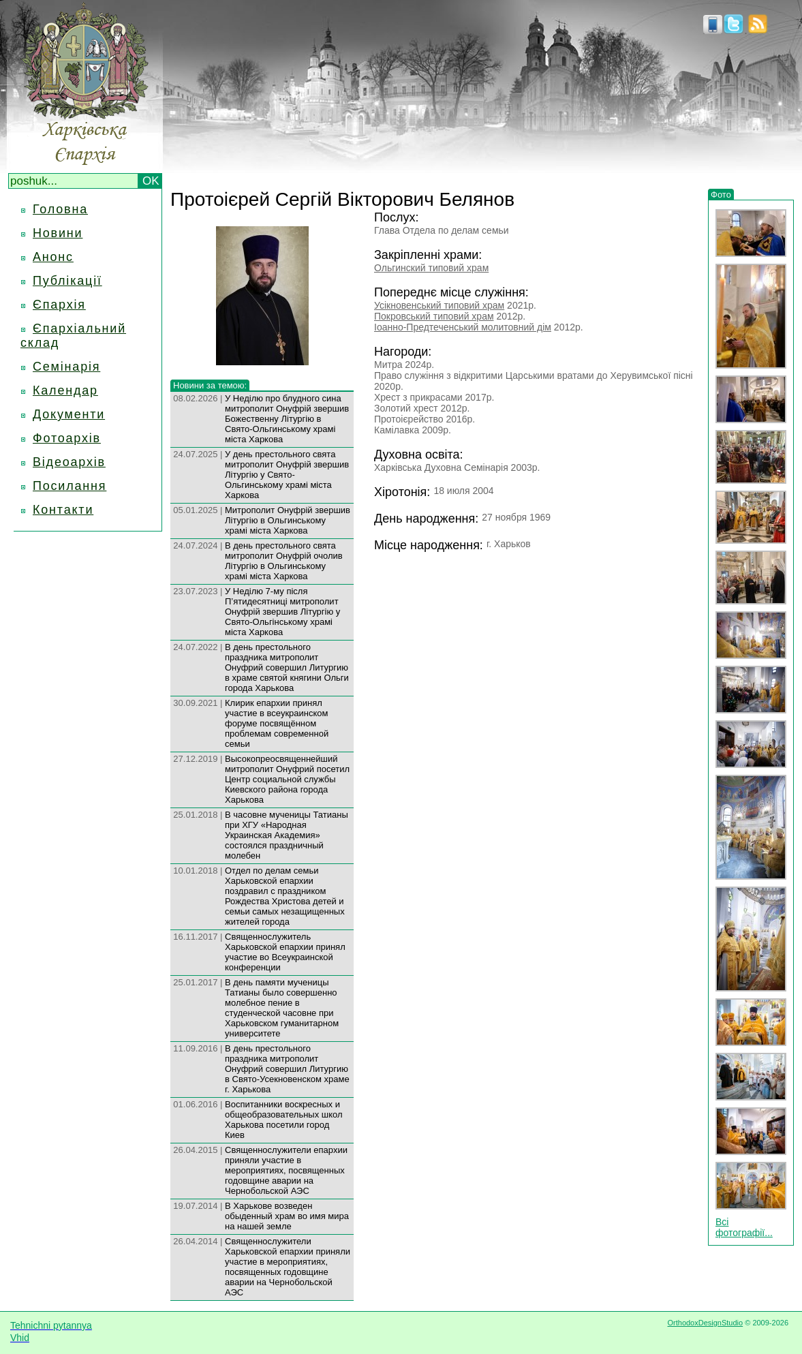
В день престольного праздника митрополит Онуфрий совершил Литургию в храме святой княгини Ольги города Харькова (287, 667)
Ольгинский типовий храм (431, 267)
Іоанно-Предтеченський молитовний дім (462, 327)
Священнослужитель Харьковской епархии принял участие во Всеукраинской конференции (285, 952)
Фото (721, 194)
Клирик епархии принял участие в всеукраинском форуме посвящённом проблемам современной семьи (276, 723)
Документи (69, 414)
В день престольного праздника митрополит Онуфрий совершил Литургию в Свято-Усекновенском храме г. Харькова (287, 1068)
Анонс (53, 257)
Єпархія (59, 304)
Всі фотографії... (744, 1227)
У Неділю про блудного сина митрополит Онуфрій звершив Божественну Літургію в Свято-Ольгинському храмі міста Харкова (287, 418)
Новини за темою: (210, 385)
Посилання (69, 486)
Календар (65, 390)
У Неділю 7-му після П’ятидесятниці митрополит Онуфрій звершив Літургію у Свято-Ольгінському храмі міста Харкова (282, 611)
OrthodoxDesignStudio (705, 1323)
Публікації (67, 281)
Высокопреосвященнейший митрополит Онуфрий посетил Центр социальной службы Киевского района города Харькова (287, 779)
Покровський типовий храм (434, 316)
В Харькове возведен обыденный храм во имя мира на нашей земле (287, 1216)
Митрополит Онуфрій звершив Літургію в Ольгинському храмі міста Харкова (287, 520)
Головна (60, 209)
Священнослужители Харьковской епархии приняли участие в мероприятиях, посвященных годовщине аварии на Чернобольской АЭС (287, 1266)
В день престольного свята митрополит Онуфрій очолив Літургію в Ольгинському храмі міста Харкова (284, 560)
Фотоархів (67, 438)
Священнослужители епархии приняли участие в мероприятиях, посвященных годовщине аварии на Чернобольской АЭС (286, 1170)
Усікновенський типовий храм (439, 305)
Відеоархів (69, 462)
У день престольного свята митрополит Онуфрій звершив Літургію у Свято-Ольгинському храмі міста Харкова (287, 474)
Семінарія (66, 366)
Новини (57, 233)
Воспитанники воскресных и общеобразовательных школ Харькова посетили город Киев (284, 1119)
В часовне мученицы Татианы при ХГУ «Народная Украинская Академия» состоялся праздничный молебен (286, 835)
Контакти (63, 510)
